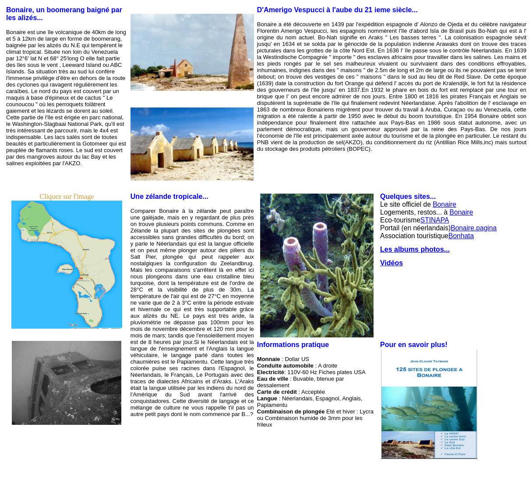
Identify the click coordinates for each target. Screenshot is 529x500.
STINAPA (434, 220)
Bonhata (461, 236)
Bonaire (444, 204)
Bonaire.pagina (474, 228)
